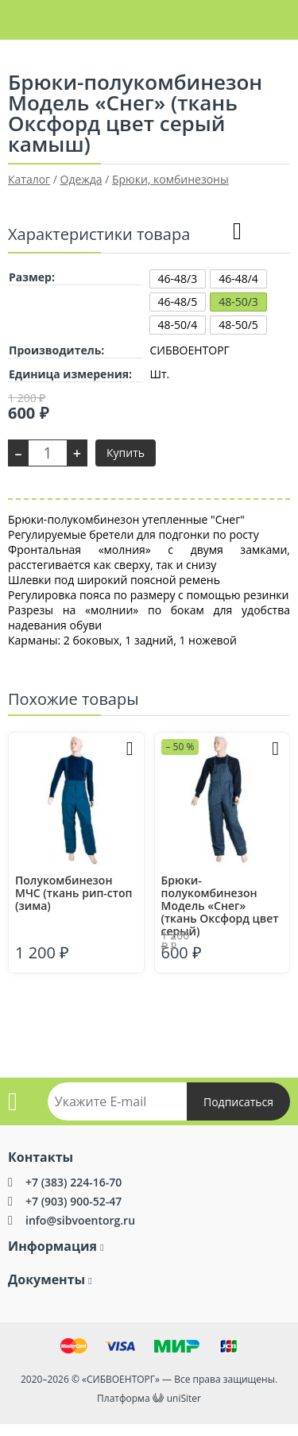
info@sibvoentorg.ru (80, 1220)
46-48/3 (178, 278)
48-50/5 (238, 324)
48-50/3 (238, 301)
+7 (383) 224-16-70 (73, 1182)
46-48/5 (178, 301)
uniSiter (184, 1398)
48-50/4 (178, 324)
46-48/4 (238, 278)
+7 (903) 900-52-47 (73, 1201)
